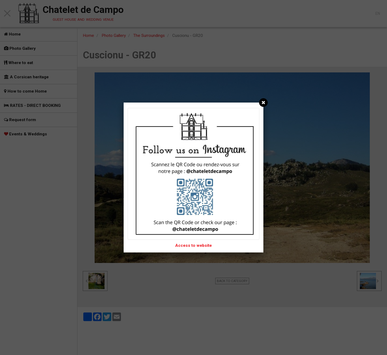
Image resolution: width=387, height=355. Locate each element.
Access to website (193, 245)
